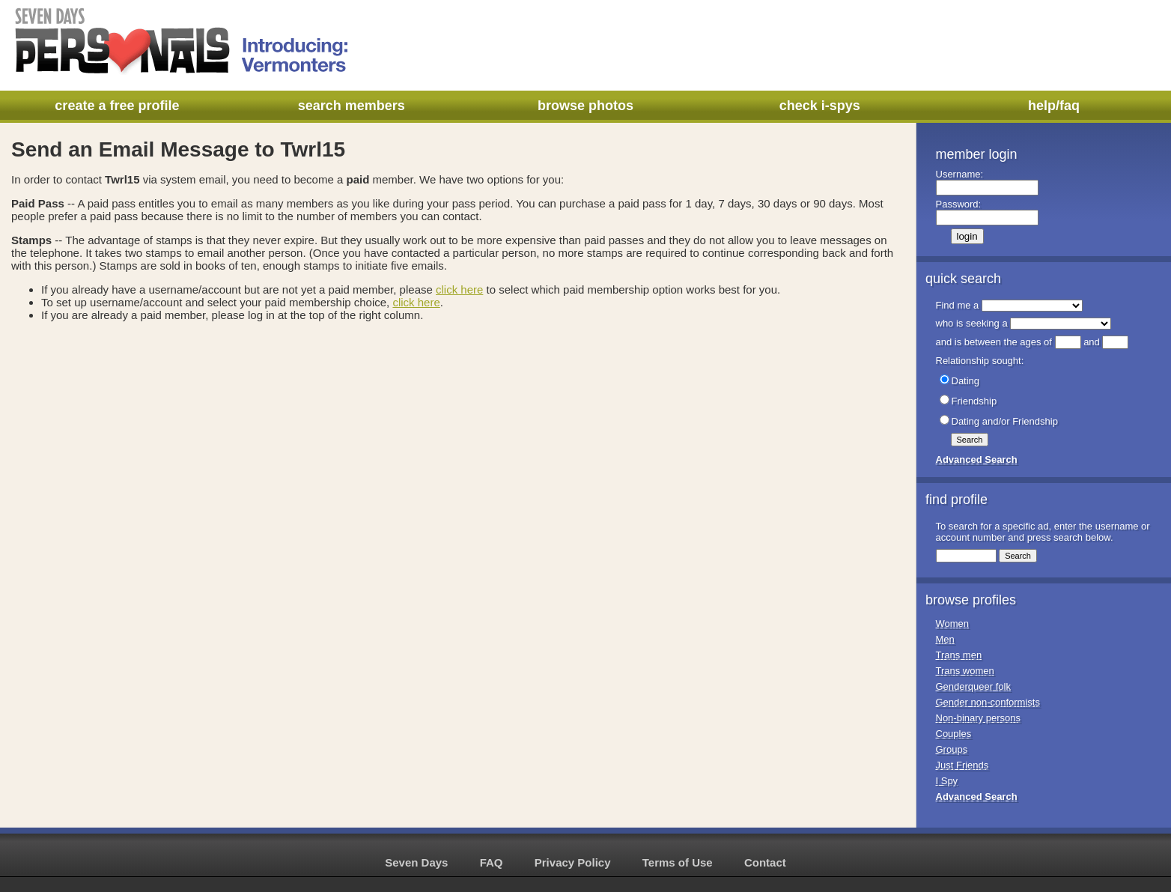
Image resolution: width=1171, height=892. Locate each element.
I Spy (947, 780)
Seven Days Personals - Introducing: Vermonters (182, 41)
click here (459, 289)
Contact (765, 862)
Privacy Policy (573, 862)
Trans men (959, 655)
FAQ (491, 862)
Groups (952, 749)
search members (351, 105)
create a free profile (117, 105)
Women (953, 623)
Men (945, 639)
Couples (954, 733)
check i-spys (819, 105)
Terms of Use (677, 862)
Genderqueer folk (973, 686)
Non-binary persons (978, 717)
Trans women (965, 670)
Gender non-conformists (988, 702)
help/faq (1054, 105)
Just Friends (962, 765)
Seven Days (416, 862)
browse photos (585, 105)
